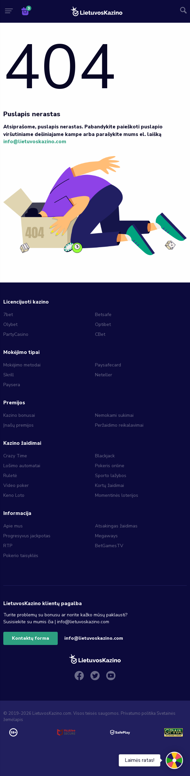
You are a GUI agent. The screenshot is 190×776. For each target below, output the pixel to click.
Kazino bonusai (19, 415)
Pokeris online (109, 466)
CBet (100, 334)
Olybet (10, 324)
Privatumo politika (138, 713)
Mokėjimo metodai (22, 365)
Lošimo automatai (21, 466)
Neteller (103, 375)
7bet (8, 314)
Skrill (8, 375)
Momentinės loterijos (116, 495)
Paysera (11, 385)
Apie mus (13, 526)
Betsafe (103, 314)
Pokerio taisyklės (20, 555)
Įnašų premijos (18, 425)
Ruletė (10, 475)
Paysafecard (108, 365)
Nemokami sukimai (114, 415)
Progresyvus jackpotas (26, 536)
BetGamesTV (109, 546)
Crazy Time (15, 456)
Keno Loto (13, 495)
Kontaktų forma (30, 638)
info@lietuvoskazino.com (34, 141)
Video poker (16, 485)
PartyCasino (15, 334)
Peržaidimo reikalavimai (119, 425)
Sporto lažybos (110, 475)
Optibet (103, 324)
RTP (7, 546)
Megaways (106, 536)
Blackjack (105, 456)
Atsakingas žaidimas (116, 526)
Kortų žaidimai (109, 485)
